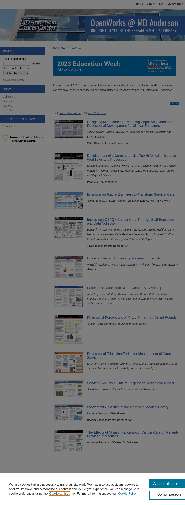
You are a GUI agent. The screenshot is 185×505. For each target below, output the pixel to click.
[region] (92, 489)
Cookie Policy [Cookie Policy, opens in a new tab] (127, 493)
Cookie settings (59, 493)
